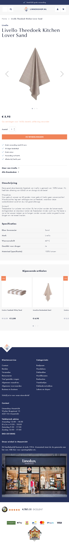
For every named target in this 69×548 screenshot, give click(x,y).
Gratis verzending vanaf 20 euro (16, 145)
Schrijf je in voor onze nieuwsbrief (15, 395)
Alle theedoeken (9, 172)
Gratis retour (9, 152)
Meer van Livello (9, 168)
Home (4, 18)
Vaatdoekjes (41, 382)
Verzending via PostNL (12, 156)
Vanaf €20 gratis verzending (36, 2)
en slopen (43, 389)
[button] (7, 74)
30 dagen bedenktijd (12, 149)
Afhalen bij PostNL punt (13, 159)
